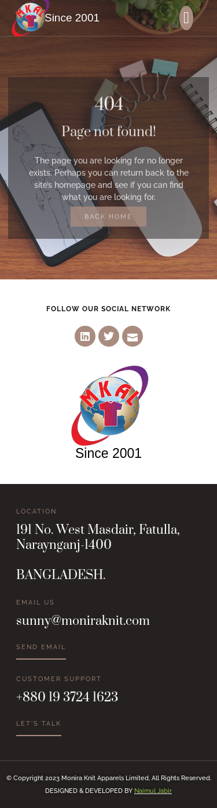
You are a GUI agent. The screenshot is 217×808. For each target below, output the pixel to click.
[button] (186, 18)
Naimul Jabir (153, 791)
